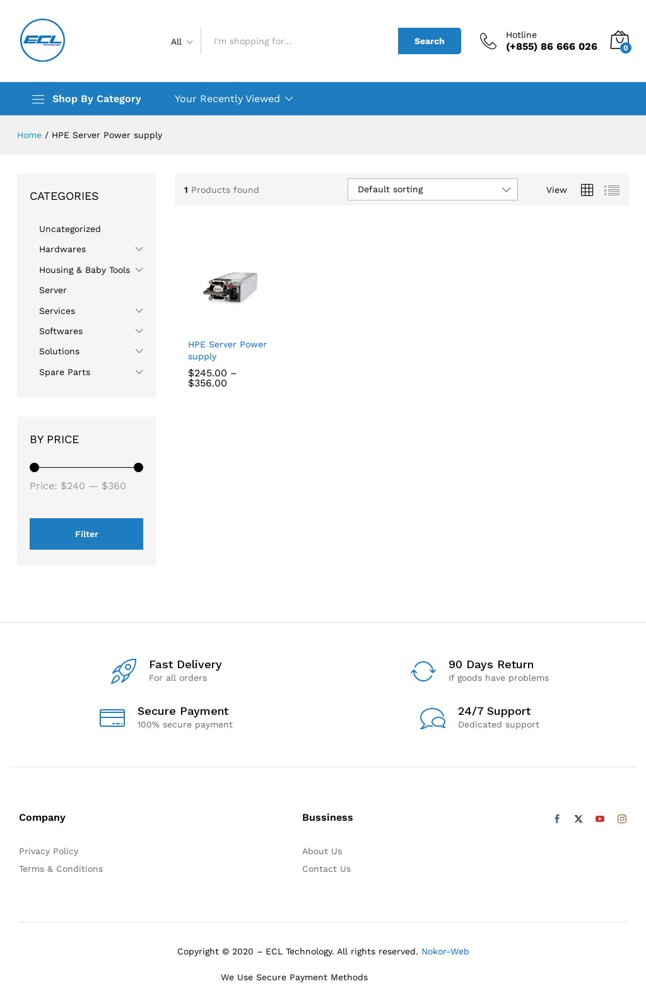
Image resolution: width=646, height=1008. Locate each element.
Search (429, 41)
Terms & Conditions (61, 869)
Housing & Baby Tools (84, 270)
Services (57, 311)
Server (53, 290)
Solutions (59, 351)
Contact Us (326, 869)
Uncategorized (70, 229)
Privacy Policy (48, 851)
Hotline (521, 35)
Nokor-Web (443, 951)
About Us (322, 851)
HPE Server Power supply (227, 350)
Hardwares (62, 249)
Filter (86, 534)
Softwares (61, 331)
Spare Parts (64, 372)
